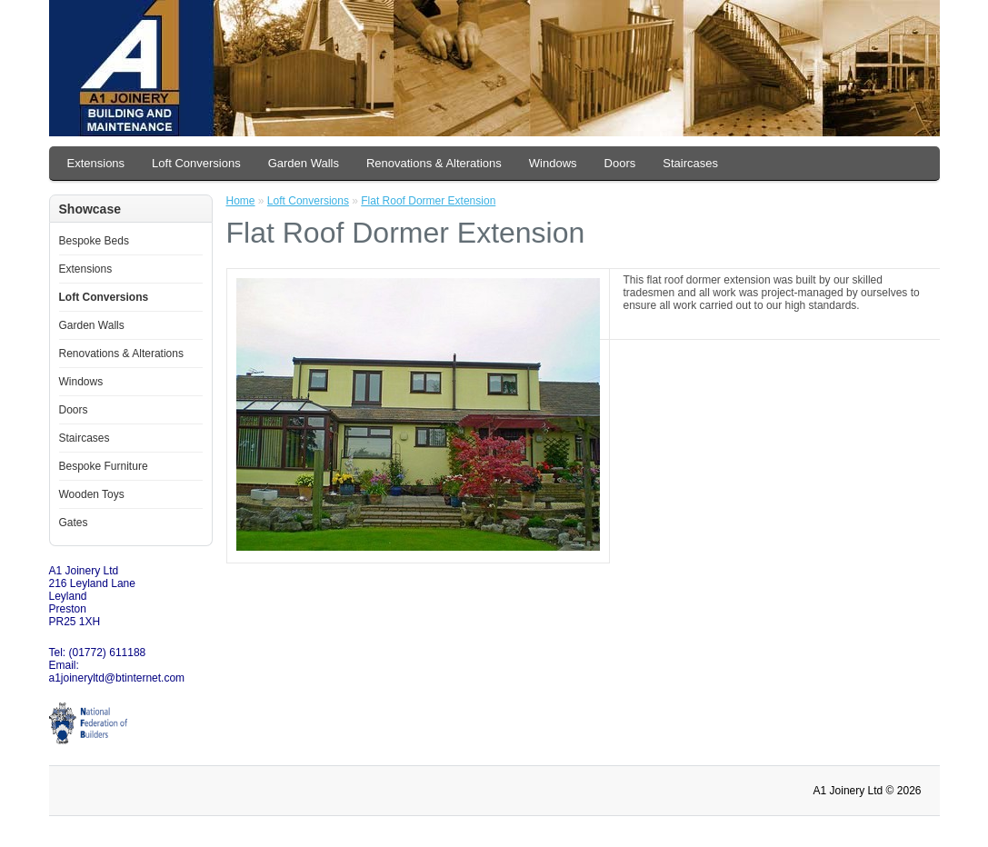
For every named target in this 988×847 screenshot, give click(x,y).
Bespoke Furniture (103, 466)
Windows (553, 163)
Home (240, 200)
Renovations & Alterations (434, 163)
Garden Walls (303, 163)
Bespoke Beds (94, 240)
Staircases (690, 163)
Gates (73, 522)
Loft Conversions (196, 163)
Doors (620, 163)
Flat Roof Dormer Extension (428, 200)
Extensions (96, 163)
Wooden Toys (92, 494)
